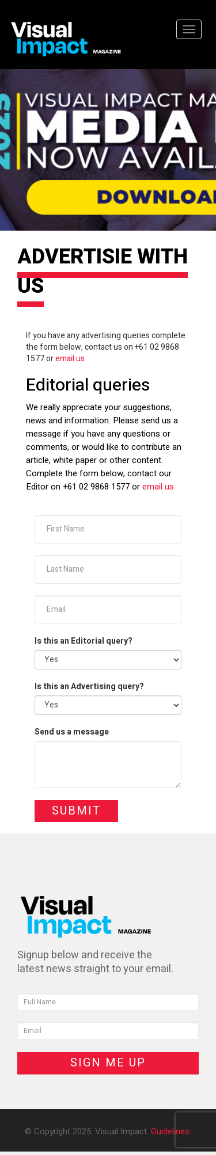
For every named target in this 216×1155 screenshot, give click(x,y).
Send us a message (72, 732)
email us (70, 359)
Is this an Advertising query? (89, 687)
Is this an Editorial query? (83, 641)
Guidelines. (171, 1131)
